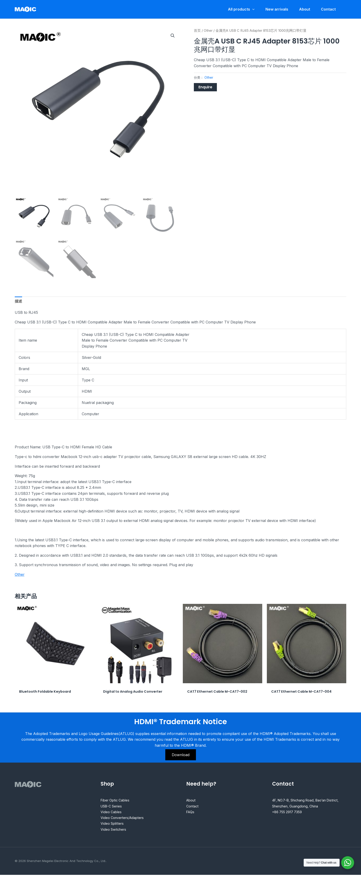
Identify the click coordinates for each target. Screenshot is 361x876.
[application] (251, 9)
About (191, 801)
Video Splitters (113, 824)
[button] (173, 36)
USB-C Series (113, 806)
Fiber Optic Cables (117, 801)
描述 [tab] (18, 301)
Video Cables (112, 812)
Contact (193, 806)
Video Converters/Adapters (124, 818)
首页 (197, 31)
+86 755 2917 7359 (289, 812)
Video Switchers (115, 830)
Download (180, 755)
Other (208, 31)
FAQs (190, 812)
